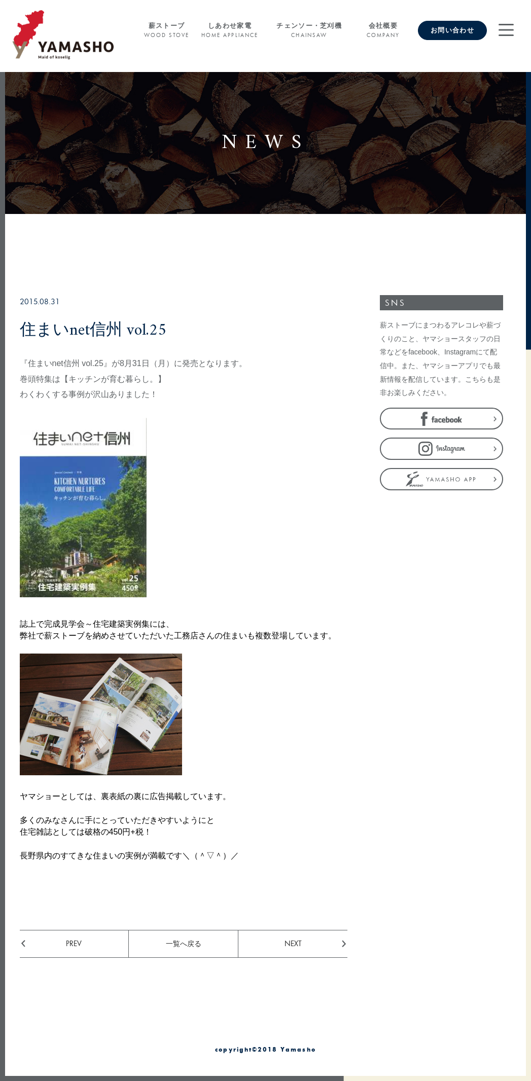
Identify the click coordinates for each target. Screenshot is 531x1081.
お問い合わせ (452, 30)
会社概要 (383, 30)
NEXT (293, 943)
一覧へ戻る (183, 943)
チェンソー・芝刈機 (309, 30)
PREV (74, 943)
